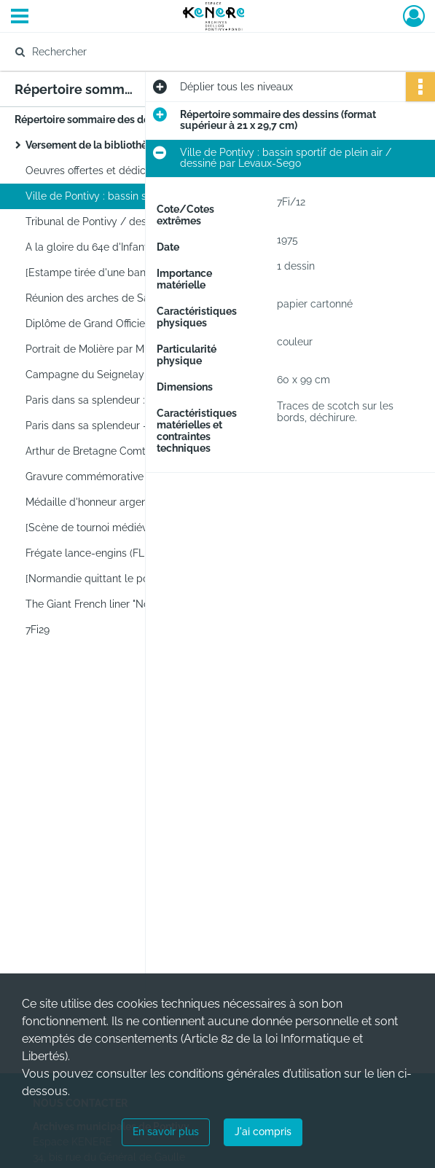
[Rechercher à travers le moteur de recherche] (204, 52)
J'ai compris (263, 1131)
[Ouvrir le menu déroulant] (19, 17)
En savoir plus (166, 1131)
